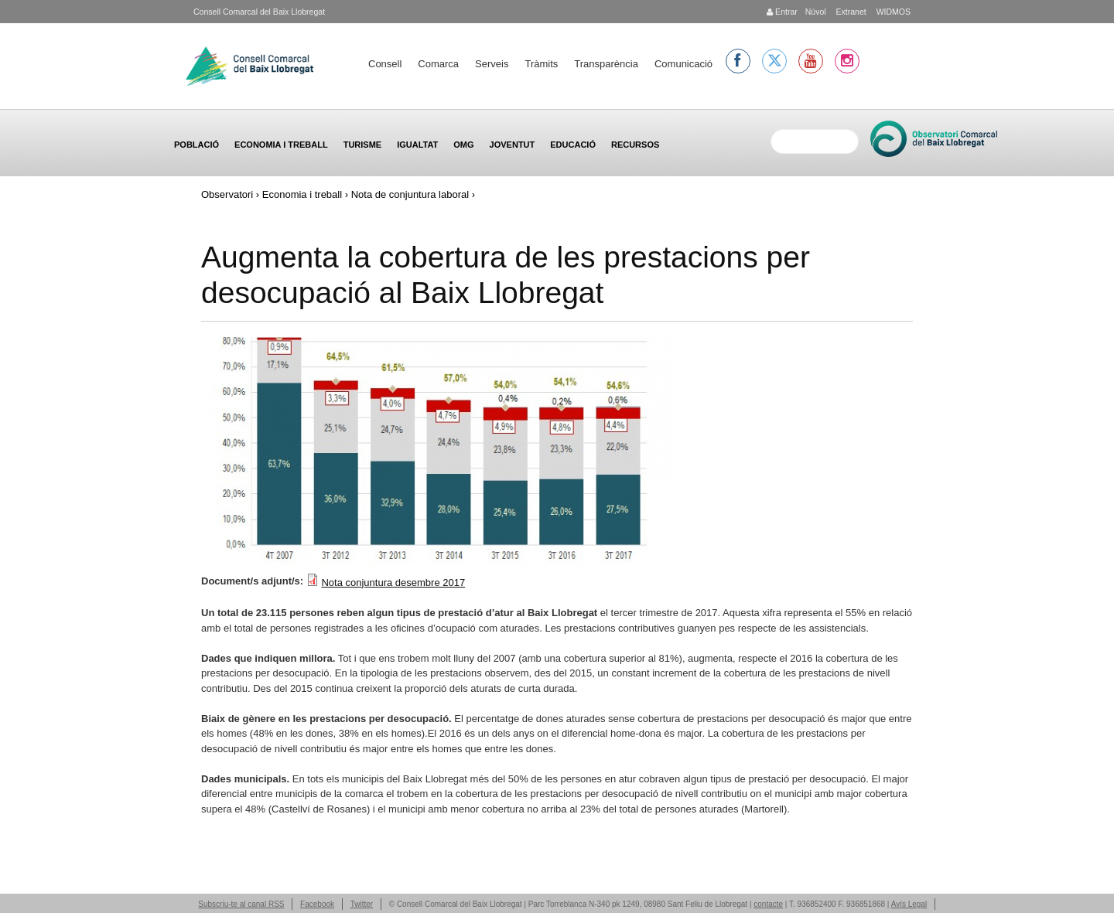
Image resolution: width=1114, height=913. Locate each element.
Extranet (850, 11)
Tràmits (541, 64)
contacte (768, 904)
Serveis (491, 64)
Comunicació (683, 64)
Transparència (606, 64)
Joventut (512, 144)
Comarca (438, 64)
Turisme (362, 144)
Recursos (635, 144)
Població (196, 144)
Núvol (815, 11)
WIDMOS (892, 11)
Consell (385, 64)
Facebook (317, 904)
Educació (573, 144)
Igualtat (417, 144)
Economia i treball (281, 144)
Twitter (361, 904)
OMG (463, 144)
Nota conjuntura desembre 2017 (393, 582)
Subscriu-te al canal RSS (241, 904)
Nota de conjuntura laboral (410, 194)
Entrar (782, 11)
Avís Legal (909, 904)
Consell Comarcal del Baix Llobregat (259, 11)
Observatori (227, 194)
